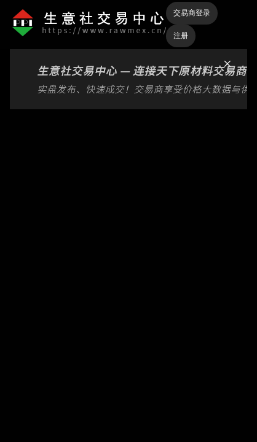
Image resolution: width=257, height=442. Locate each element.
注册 (180, 35)
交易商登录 (191, 13)
